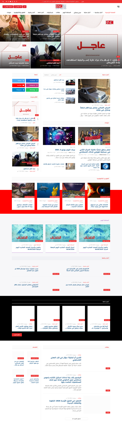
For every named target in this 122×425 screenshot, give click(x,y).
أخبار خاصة (41, 12)
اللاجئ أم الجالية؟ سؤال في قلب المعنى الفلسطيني (66, 359)
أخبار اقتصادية (35, 358)
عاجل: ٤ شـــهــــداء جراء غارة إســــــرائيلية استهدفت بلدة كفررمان (93, 61)
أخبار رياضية (31, 12)
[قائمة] (118, 7)
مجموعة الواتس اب (7, 7)
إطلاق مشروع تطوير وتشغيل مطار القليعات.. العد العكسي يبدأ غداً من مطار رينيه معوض (49, 327)
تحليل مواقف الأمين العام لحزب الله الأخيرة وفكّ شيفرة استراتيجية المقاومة (23, 327)
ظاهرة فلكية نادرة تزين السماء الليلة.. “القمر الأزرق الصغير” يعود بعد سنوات (89, 165)
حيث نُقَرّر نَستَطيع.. (52, 63)
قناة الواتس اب (18, 7)
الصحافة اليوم (67, 12)
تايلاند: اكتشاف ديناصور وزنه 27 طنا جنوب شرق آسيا (24, 206)
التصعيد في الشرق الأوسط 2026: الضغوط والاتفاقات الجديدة (65, 402)
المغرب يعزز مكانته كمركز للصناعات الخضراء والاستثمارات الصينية (74, 206)
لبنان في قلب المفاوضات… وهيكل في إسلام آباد (16, 35)
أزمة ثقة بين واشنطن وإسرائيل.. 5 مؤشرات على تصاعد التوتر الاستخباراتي (99, 327)
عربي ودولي (77, 12)
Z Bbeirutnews (116, 66)
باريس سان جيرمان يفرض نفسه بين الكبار (77, 286)
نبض (25, 7)
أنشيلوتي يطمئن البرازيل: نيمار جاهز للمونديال (26, 286)
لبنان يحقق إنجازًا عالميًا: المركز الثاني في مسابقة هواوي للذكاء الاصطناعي (94, 151)
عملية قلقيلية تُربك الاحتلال (19, 63)
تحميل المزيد (77, 419)
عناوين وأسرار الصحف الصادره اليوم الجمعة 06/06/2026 (28, 248)
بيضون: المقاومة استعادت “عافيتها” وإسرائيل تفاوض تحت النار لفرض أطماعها (59, 1)
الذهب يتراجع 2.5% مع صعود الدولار (33, 362)
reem (70, 152)
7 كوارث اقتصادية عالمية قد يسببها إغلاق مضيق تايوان (18, 380)
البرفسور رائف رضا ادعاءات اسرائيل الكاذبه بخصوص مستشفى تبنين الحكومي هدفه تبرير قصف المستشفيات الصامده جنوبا (62, 379)
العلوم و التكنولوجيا (103, 178)
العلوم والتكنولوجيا (19, 12)
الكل (60, 75)
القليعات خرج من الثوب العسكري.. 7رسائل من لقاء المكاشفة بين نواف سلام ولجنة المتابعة (18, 363)
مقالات (58, 12)
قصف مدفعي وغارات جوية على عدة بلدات (54, 90)
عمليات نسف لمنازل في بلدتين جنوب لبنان (55, 99)
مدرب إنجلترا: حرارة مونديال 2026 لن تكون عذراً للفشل (26, 270)
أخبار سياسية (98, 12)
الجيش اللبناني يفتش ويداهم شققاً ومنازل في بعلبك (46, 35)
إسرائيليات (50, 12)
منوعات (9, 12)
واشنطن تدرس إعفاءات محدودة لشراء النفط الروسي (34, 380)
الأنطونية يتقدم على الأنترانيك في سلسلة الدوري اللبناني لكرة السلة (78, 270)
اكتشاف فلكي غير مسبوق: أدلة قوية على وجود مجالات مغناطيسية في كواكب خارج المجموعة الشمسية (99, 206)
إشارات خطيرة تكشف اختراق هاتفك (53, 164)
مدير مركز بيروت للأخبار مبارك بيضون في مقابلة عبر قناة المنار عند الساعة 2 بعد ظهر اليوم (74, 327)
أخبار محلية (87, 12)
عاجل (118, 56)
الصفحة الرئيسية (110, 12)
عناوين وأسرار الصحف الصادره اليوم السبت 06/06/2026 (95, 248)
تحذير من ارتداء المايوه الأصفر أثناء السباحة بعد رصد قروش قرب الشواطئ (49, 206)
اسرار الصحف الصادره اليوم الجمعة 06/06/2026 (62, 248)
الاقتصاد (35, 347)
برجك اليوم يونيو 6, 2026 (65, 150)
